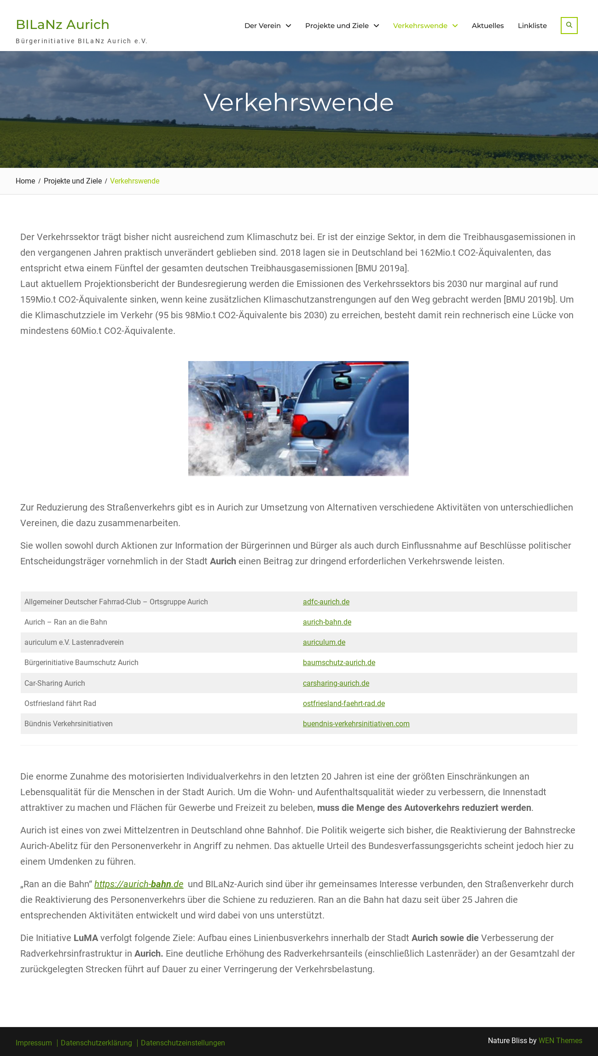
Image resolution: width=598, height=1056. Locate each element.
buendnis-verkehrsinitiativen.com (356, 723)
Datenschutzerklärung (96, 1043)
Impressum (34, 1043)
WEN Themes (560, 1040)
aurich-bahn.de (327, 622)
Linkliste (532, 25)
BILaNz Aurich (63, 24)
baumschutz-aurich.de (339, 662)
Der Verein (262, 25)
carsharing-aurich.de (336, 683)
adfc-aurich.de (326, 601)
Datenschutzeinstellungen (183, 1043)
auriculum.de (324, 642)
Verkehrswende (420, 25)
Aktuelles (488, 25)
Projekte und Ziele (337, 25)
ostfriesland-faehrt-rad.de (344, 703)
